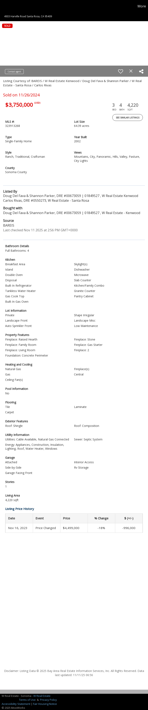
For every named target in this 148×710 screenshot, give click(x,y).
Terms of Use (27, 700)
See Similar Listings (127, 117)
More (141, 6)
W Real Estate (42, 696)
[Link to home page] (5, 6)
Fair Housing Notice (45, 704)
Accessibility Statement (16, 704)
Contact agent (14, 71)
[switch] (120, 71)
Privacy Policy (48, 700)
